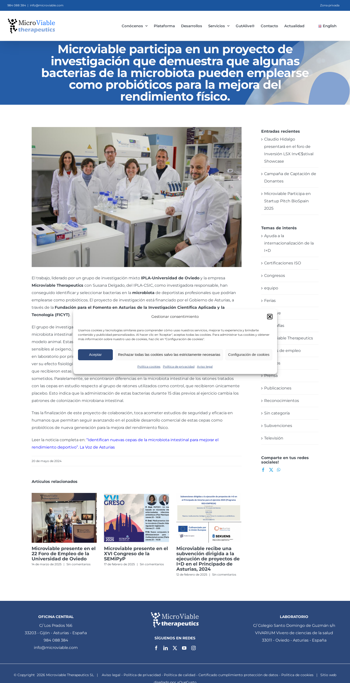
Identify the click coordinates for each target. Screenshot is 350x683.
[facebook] (156, 648)
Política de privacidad (178, 366)
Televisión (273, 438)
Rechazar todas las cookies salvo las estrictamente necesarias (169, 354)
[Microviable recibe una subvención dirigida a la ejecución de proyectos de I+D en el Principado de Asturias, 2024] (208, 495)
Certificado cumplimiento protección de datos (238, 675)
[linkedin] (165, 648)
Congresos (274, 275)
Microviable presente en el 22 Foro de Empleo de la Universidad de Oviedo (64, 554)
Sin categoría (277, 413)
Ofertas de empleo (282, 350)
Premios (272, 363)
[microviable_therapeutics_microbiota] (137, 197)
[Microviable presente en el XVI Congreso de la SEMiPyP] (136, 495)
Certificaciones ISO (282, 263)
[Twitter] (271, 470)
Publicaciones (277, 388)
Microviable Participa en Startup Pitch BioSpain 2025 (287, 201)
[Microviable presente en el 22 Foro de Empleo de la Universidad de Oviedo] (64, 495)
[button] (269, 316)
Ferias (270, 300)
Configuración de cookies (248, 354)
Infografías (274, 325)
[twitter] (175, 648)
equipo (271, 288)
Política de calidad (179, 675)
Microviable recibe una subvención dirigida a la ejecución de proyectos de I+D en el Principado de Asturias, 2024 (208, 559)
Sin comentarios (78, 564)
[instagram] (193, 648)
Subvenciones (278, 425)
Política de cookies (297, 675)
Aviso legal (205, 366)
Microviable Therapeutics (57, 285)
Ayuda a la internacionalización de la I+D (289, 243)
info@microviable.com (47, 5)
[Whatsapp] (279, 470)
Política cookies (148, 366)
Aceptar (95, 354)
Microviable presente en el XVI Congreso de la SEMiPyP (136, 554)
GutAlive (272, 313)
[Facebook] (263, 470)
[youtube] (184, 648)
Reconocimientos (281, 400)
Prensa (271, 375)
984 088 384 (56, 640)
